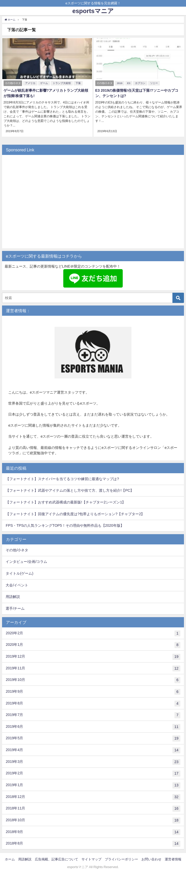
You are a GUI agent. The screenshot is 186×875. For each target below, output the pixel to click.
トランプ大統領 (61, 82)
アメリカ (30, 82)
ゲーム (44, 82)
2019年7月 (93, 714)
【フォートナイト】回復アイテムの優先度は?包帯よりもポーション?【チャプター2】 (75, 513)
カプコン (140, 82)
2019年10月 (93, 679)
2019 (119, 82)
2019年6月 (93, 726)
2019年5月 (93, 738)
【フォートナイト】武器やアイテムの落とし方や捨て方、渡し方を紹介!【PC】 (70, 489)
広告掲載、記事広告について (56, 858)
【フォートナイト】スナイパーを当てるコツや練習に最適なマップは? (62, 478)
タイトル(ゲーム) (19, 572)
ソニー (154, 82)
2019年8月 (93, 703)
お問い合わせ (151, 858)
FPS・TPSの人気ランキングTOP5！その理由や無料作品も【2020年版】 (65, 524)
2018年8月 (93, 843)
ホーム (10, 858)
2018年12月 (93, 796)
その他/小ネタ (17, 549)
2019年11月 (93, 668)
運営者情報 (173, 858)
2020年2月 (93, 632)
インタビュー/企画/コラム (26, 561)
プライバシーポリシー (121, 858)
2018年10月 (93, 819)
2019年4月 (93, 749)
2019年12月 (93, 656)
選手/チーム (15, 607)
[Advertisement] (93, 203)
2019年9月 (93, 691)
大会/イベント (17, 584)
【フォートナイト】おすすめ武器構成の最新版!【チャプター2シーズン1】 (66, 501)
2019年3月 (93, 761)
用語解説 (13, 596)
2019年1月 (93, 785)
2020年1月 (93, 644)
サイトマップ (91, 858)
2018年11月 (93, 808)
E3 (128, 82)
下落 (77, 82)
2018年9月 (93, 831)
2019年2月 (93, 773)
